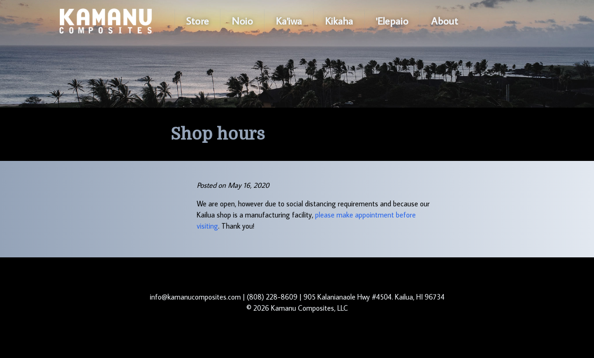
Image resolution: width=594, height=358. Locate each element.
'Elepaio (392, 20)
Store (197, 20)
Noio (242, 20)
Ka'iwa (289, 20)
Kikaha (339, 20)
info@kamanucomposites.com (195, 296)
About (444, 20)
